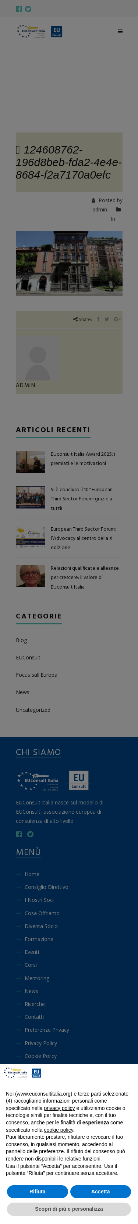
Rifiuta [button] (37, 1191)
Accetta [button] (100, 1191)
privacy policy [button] (59, 1108)
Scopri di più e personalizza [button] (69, 1209)
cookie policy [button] (58, 1130)
